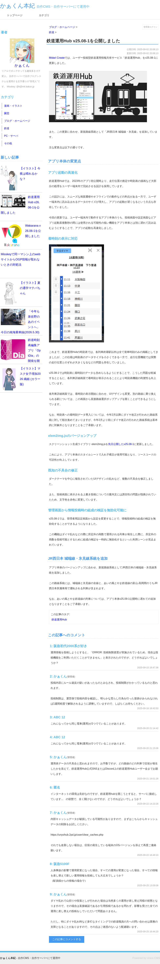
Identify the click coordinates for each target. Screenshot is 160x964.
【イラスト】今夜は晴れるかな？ (20, 178)
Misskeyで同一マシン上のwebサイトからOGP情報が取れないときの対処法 (20, 259)
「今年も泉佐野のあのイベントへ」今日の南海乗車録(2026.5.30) (20, 321)
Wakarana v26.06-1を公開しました (21, 235)
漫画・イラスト (13, 105)
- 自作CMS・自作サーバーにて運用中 (30, 958)
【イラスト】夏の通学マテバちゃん (20, 292)
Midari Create (57, 57)
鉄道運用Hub (59, 619)
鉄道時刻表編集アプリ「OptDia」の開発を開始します (21, 350)
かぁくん (22, 52)
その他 (8, 143)
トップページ (15, 15)
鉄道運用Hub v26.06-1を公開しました (20, 204)
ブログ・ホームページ (62, 27)
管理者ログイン (150, 27)
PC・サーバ (11, 135)
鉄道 (51, 32)
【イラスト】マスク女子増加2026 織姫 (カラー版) (21, 378)
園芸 (6, 113)
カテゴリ (44, 15)
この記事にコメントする (66, 939)
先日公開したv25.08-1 (121, 444)
